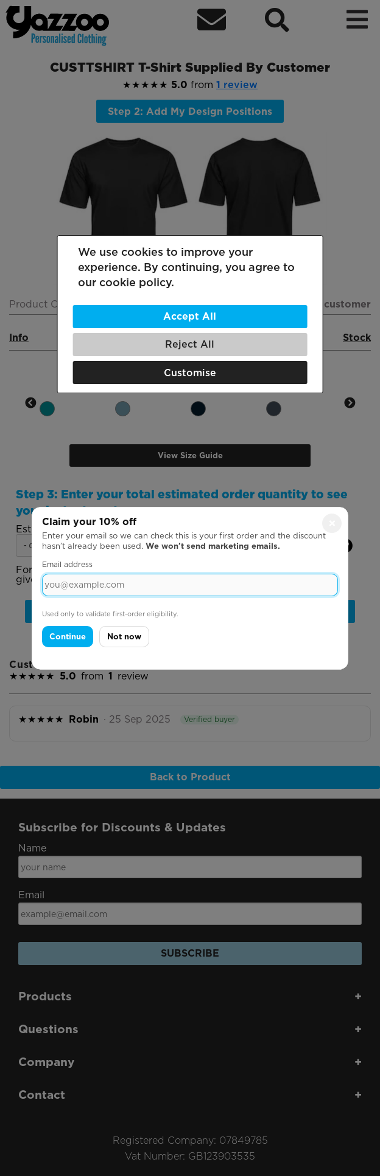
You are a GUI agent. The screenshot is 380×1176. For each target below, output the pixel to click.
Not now (124, 636)
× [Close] (332, 522)
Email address (67, 564)
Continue (67, 636)
